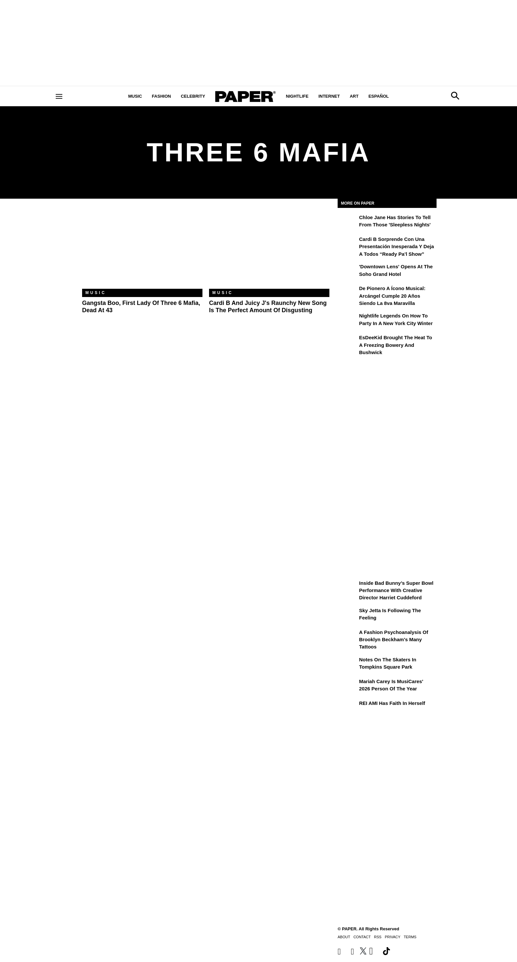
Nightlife (297, 96)
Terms (410, 937)
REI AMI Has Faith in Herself (392, 703)
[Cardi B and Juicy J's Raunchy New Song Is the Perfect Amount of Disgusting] (269, 249)
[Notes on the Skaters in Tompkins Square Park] (347, 664)
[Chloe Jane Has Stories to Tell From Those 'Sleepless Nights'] (347, 222)
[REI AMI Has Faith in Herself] (347, 708)
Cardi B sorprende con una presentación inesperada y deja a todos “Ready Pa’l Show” (396, 246)
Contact (362, 937)
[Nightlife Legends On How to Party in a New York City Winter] (347, 320)
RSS (377, 937)
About (344, 937)
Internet (329, 96)
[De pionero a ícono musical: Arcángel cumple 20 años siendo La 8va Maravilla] (347, 293)
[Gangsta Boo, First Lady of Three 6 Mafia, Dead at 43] (142, 249)
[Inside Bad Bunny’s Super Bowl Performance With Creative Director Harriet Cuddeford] (347, 588)
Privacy (392, 937)
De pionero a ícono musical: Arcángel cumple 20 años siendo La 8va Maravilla (392, 295)
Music (135, 96)
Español (378, 96)
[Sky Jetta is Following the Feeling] (347, 615)
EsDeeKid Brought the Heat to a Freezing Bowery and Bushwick (395, 345)
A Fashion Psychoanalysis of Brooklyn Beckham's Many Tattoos (393, 639)
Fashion (161, 96)
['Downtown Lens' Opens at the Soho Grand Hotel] (347, 271)
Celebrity (193, 96)
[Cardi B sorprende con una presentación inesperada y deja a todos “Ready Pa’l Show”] (347, 244)
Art (354, 96)
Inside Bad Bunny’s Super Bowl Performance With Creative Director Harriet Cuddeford (396, 590)
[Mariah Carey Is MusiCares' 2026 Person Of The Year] (347, 686)
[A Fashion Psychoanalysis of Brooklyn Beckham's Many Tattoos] (347, 637)
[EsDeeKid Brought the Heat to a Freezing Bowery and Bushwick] (347, 342)
